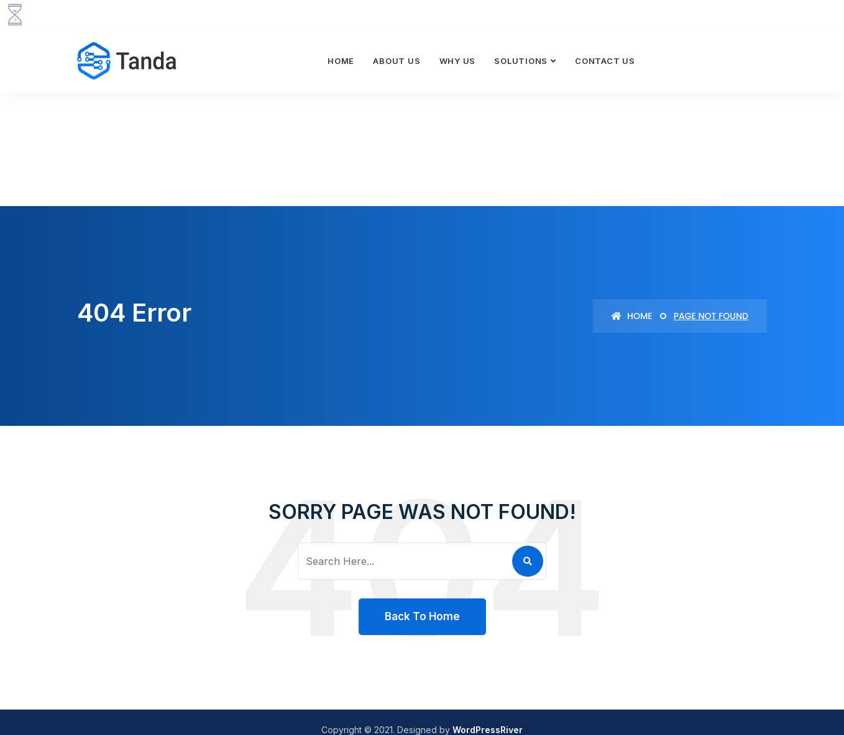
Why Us (457, 61)
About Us (396, 61)
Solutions (521, 61)
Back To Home (422, 616)
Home (341, 61)
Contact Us (605, 61)
